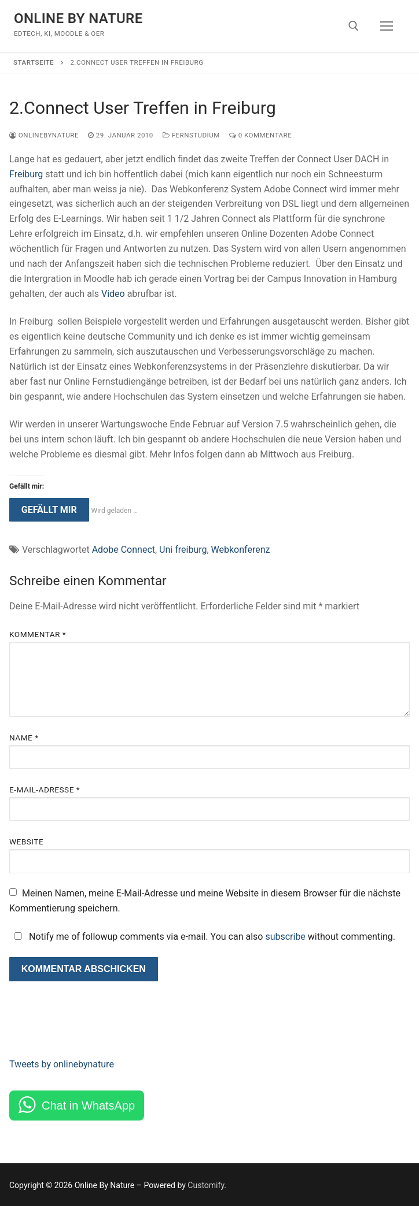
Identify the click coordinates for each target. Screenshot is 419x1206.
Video (113, 293)
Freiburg (26, 174)
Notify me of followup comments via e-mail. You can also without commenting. (202, 936)
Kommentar (37, 634)
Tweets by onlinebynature (61, 1064)
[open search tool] (353, 26)
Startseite (33, 62)
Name (24, 737)
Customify (206, 1185)
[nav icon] (386, 26)
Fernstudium (191, 135)
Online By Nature (78, 18)
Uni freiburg (183, 549)
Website (26, 841)
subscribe (285, 936)
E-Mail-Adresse (44, 789)
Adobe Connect (123, 549)
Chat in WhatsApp (88, 1105)
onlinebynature (44, 135)
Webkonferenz (240, 549)
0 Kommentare (260, 135)
